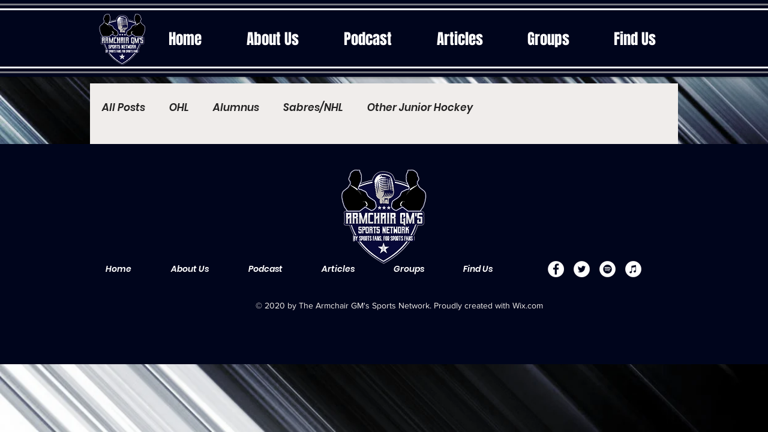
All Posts (123, 107)
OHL (179, 107)
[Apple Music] (633, 269)
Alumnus (236, 107)
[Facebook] (556, 269)
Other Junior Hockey (420, 107)
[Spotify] (607, 269)
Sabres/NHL (313, 107)
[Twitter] (582, 269)
